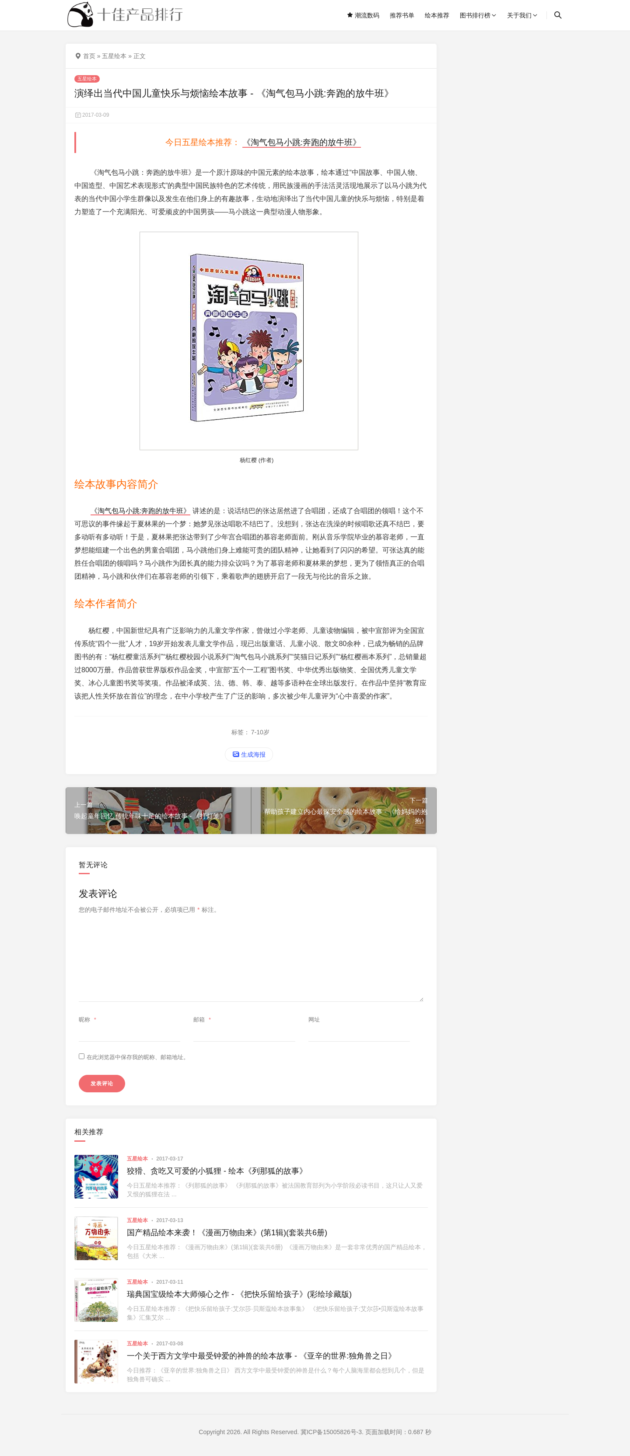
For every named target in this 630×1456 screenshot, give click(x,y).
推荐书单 (402, 15)
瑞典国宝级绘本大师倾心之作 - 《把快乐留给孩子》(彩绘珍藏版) (239, 1294)
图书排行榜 (475, 15)
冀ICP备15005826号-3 (331, 1431)
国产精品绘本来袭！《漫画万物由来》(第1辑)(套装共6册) (227, 1232)
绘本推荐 (437, 15)
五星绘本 (114, 55)
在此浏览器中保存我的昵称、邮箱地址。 (138, 1057)
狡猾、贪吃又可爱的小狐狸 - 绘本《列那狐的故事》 (217, 1171)
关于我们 (519, 15)
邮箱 (203, 1019)
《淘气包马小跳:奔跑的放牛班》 (301, 142)
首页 (89, 55)
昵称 (88, 1019)
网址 (314, 1019)
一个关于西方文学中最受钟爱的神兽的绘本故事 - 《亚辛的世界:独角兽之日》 (261, 1356)
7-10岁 (260, 732)
